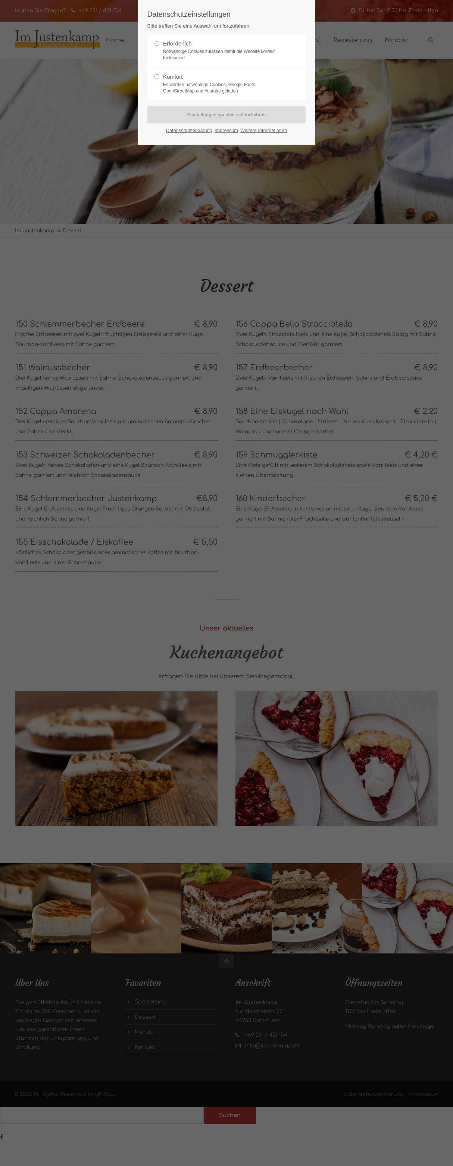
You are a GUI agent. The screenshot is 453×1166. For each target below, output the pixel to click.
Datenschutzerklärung (189, 130)
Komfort (223, 83)
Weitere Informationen (263, 130)
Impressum (226, 130)
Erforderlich (223, 50)
